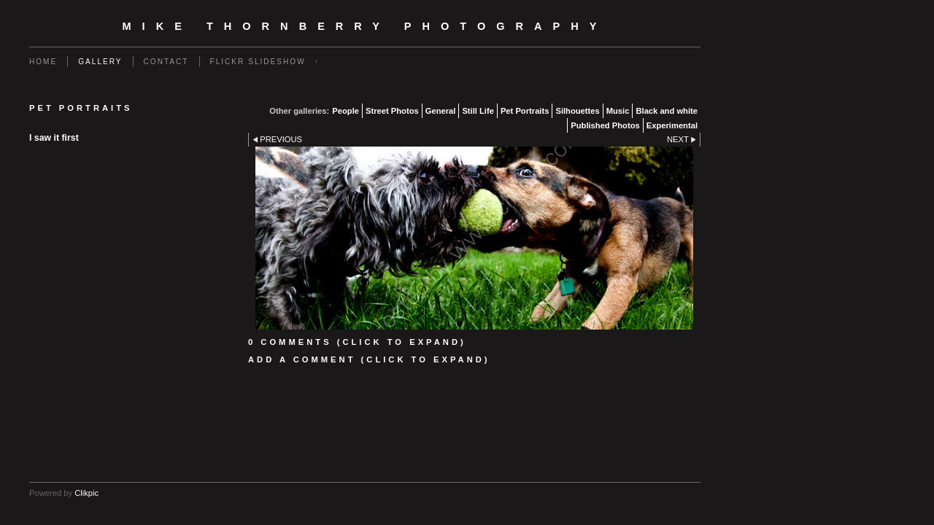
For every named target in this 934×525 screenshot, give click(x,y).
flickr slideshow (258, 62)
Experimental (672, 125)
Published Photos (605, 125)
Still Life (478, 110)
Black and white (667, 110)
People (345, 110)
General (440, 110)
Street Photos (392, 110)
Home (43, 62)
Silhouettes (577, 110)
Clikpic (86, 493)
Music (618, 110)
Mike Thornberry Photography (365, 26)
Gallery (100, 62)
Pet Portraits (525, 110)
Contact (166, 62)
